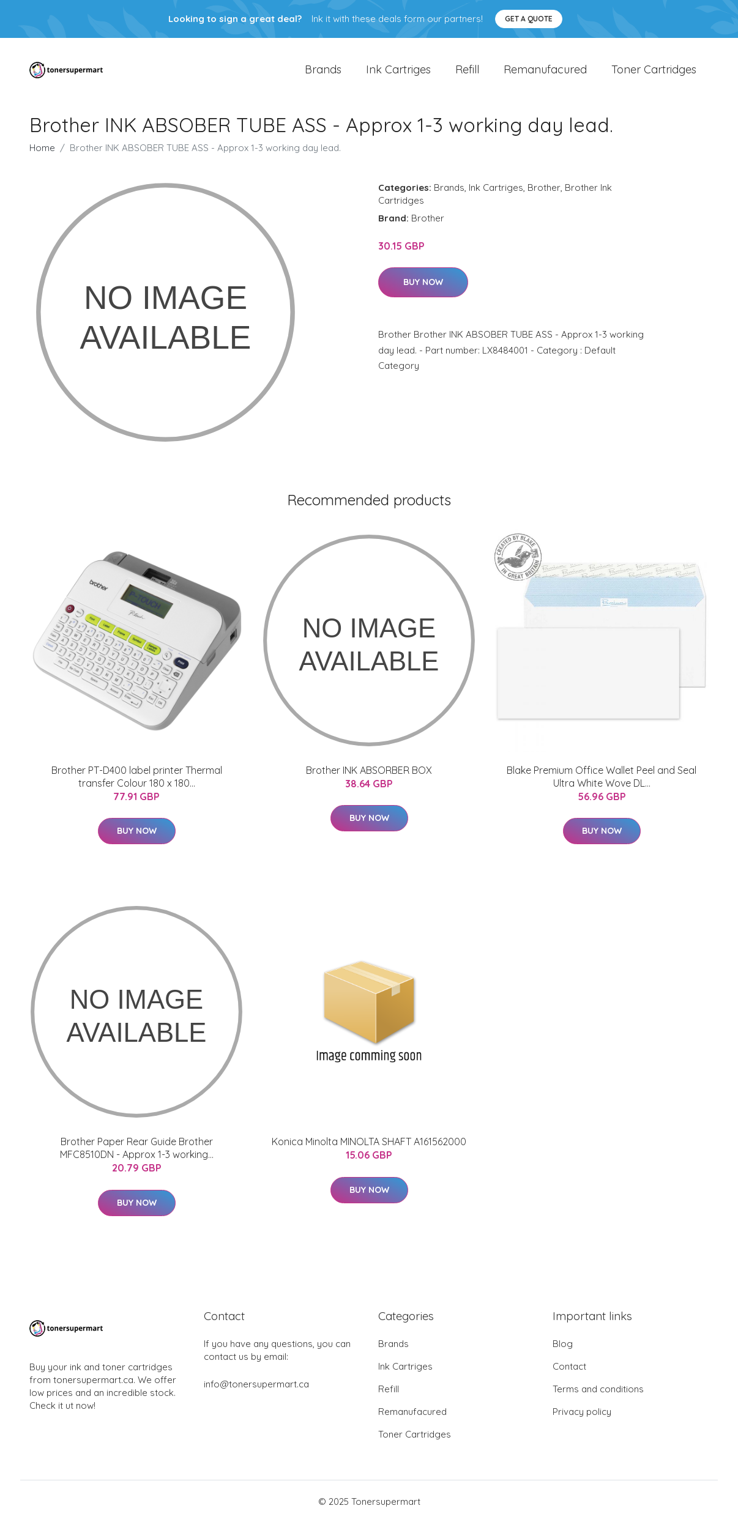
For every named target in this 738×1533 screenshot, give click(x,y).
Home (42, 158)
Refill (467, 74)
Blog (563, 1354)
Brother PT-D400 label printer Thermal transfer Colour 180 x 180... (136, 787)
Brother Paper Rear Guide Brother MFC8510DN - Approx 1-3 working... (137, 1158)
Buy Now (423, 292)
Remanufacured (545, 74)
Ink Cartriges (398, 74)
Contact (569, 1377)
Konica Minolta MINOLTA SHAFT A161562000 (369, 1152)
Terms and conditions (598, 1399)
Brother (544, 198)
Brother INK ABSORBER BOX (369, 780)
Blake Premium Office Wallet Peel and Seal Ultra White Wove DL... (601, 787)
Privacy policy (582, 1422)
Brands (323, 74)
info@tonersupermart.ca (256, 1394)
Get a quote (529, 18)
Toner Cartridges (653, 74)
